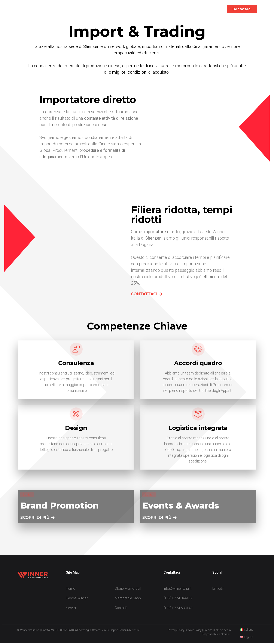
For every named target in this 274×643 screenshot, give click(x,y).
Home (92, 9)
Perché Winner (120, 9)
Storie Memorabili (187, 9)
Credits (207, 630)
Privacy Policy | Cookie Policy (184, 630)
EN (215, 9)
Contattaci (242, 9)
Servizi (152, 9)
